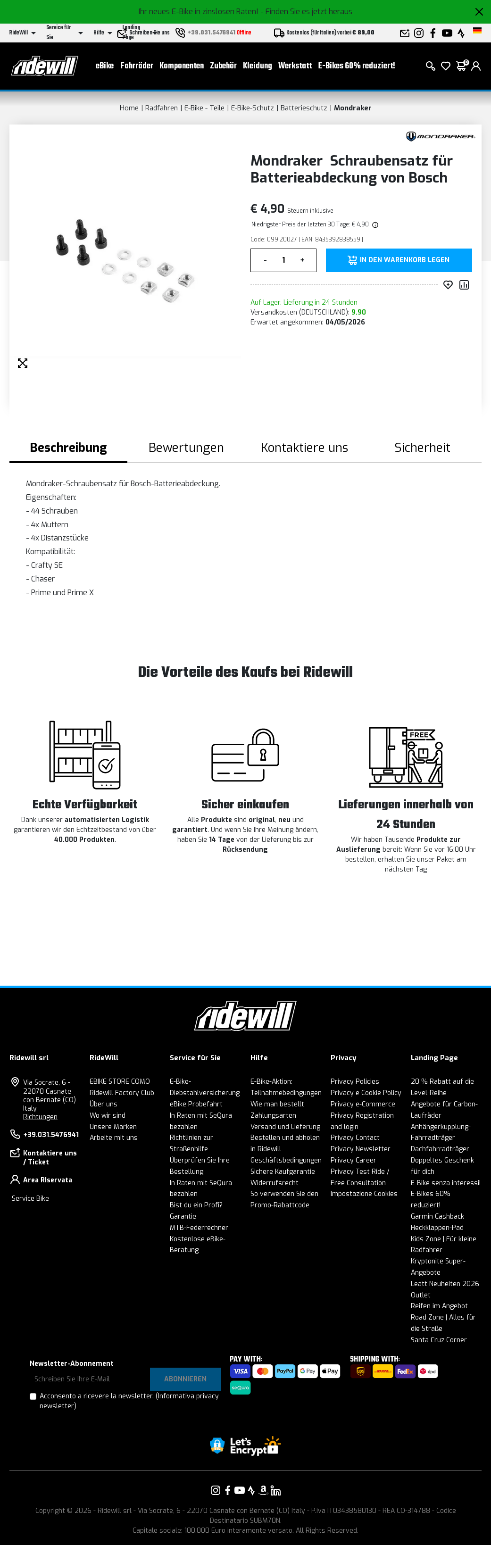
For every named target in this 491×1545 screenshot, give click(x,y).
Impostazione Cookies (364, 1193)
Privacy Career (353, 1160)
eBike (105, 66)
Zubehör (223, 66)
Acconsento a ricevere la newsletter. (129, 1401)
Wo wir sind (107, 1115)
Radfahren (161, 108)
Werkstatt (295, 66)
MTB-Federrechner (199, 1227)
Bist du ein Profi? (196, 1205)
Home (129, 108)
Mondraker (353, 108)
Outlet (421, 1295)
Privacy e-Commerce (363, 1104)
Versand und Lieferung (285, 1126)
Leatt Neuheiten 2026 (445, 1283)
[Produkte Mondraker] (440, 135)
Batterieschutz (304, 108)
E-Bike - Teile (204, 108)
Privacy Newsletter (361, 1149)
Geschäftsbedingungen (286, 1160)
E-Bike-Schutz (252, 108)
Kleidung (257, 66)
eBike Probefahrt (196, 1104)
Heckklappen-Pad (437, 1227)
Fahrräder (136, 66)
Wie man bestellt (277, 1104)
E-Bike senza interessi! (446, 1183)
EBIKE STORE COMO (120, 1081)
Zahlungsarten (273, 1115)
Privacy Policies (355, 1081)
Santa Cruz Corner (439, 1340)
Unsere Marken (113, 1126)
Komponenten (181, 66)
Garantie (183, 1216)
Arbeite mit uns (114, 1137)
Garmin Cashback (437, 1216)
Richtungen (40, 1117)
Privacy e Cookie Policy (366, 1092)
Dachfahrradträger (440, 1149)
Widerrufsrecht (274, 1183)
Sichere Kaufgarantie (282, 1171)
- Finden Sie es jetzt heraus (306, 12)
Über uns (103, 1104)
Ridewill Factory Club (122, 1092)
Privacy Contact (355, 1137)
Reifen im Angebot (439, 1306)
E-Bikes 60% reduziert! (356, 66)
